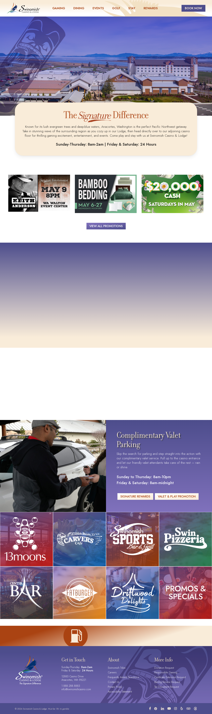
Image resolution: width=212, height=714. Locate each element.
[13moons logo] (26, 539)
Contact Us (113, 682)
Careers (112, 672)
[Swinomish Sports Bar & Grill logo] (132, 539)
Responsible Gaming (165, 672)
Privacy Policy (115, 687)
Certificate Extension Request (170, 677)
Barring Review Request (167, 682)
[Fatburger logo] (79, 593)
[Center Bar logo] (26, 592)
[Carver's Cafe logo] (79, 539)
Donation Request (164, 668)
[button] (106, 226)
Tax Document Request (166, 687)
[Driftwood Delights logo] (132, 593)
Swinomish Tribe (117, 668)
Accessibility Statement (120, 692)
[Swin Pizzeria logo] (185, 539)
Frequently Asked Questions (123, 677)
